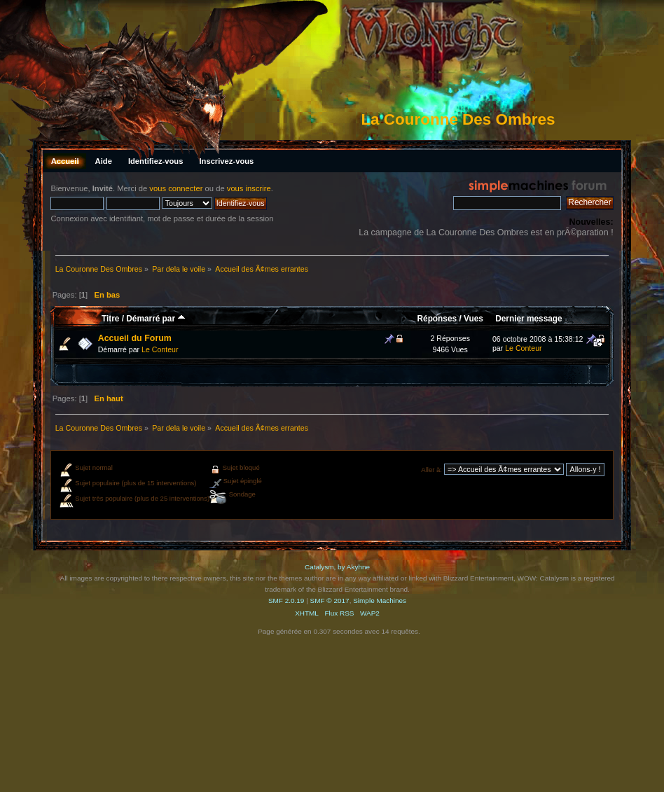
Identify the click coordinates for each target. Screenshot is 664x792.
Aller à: (431, 469)
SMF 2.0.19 (286, 600)
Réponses (437, 319)
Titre (110, 319)
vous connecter (175, 188)
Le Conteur (159, 349)
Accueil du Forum (135, 338)
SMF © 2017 (330, 600)
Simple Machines (379, 600)
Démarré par (156, 319)
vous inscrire (249, 188)
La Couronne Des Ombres (458, 119)
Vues (473, 319)
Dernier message (528, 319)
